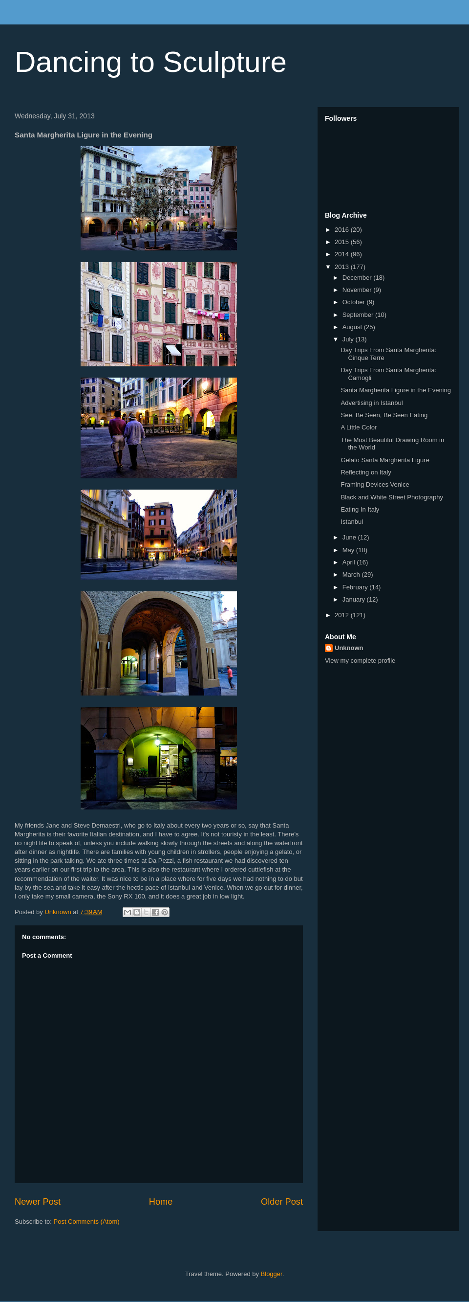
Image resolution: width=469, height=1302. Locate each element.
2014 (343, 254)
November (358, 289)
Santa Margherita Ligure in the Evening (395, 390)
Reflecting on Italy (366, 472)
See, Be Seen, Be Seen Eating (384, 415)
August (353, 327)
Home (161, 1202)
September (358, 314)
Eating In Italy (360, 509)
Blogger (271, 1274)
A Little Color (359, 427)
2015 (343, 242)
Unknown (349, 647)
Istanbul (352, 521)
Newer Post (38, 1202)
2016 (343, 229)
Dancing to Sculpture (151, 61)
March (352, 574)
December (358, 277)
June (350, 537)
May (349, 550)
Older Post (282, 1202)
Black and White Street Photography (392, 497)
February (356, 587)
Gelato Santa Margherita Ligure (385, 460)
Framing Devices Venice (375, 484)
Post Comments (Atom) (87, 1221)
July (349, 339)
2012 (343, 615)
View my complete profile (360, 660)
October (354, 302)
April (349, 562)
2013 (343, 266)
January (354, 599)
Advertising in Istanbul (372, 402)
